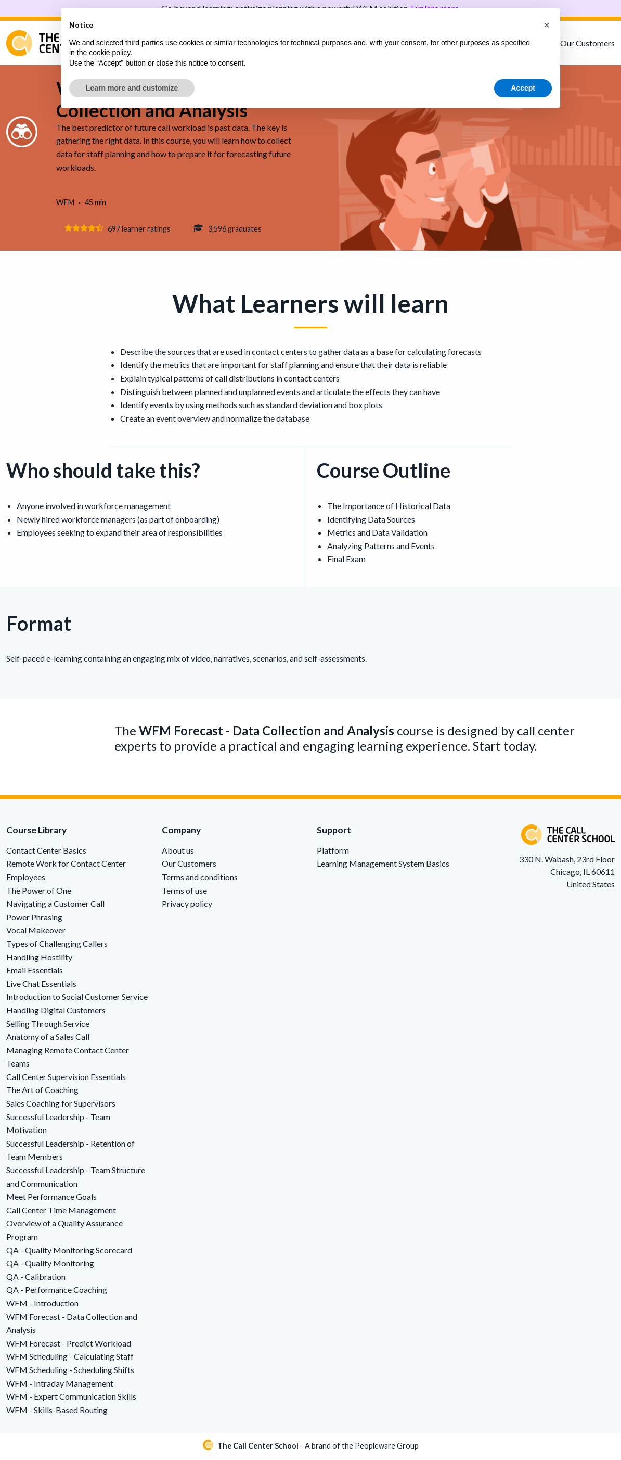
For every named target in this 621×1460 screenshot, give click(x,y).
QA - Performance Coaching (56, 1291)
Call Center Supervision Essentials (66, 1078)
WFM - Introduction (42, 1305)
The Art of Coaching (42, 1092)
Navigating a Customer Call (55, 905)
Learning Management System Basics (383, 865)
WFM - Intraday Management (59, 1385)
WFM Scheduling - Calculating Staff (70, 1358)
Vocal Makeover (36, 931)
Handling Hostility (39, 958)
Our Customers (587, 43)
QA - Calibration (36, 1278)
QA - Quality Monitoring (50, 1264)
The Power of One (38, 892)
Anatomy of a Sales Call (47, 1038)
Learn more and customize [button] (132, 88)
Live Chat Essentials (41, 985)
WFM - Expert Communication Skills (71, 1398)
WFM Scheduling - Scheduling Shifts (70, 1371)
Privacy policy (187, 905)
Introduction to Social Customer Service (77, 998)
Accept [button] (523, 88)
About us (178, 852)
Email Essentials (34, 971)
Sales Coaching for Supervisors (60, 1105)
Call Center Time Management (61, 1211)
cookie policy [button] (109, 52)
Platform (333, 852)
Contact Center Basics (46, 852)
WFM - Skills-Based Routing (57, 1411)
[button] (546, 25)
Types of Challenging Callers (57, 945)
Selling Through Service (47, 1025)
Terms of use (184, 892)
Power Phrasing (34, 918)
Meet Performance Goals (51, 1198)
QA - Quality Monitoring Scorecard (69, 1251)
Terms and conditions (200, 878)
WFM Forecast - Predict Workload (68, 1345)
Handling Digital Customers (56, 1012)
